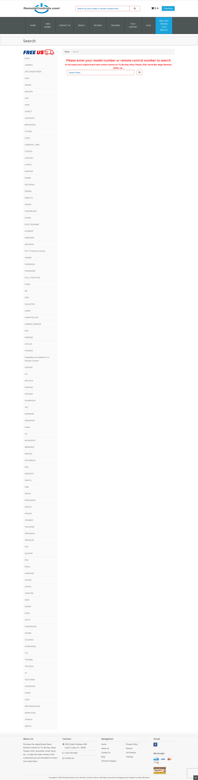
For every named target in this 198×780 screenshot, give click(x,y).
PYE (26, 547)
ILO (26, 374)
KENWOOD (29, 421)
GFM (27, 298)
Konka (27, 427)
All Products (131, 753)
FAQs (148, 25)
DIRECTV (29, 198)
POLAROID (29, 527)
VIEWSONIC (30, 686)
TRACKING (115, 25)
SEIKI (27, 600)
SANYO (28, 587)
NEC (27, 467)
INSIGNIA (29, 387)
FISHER (28, 258)
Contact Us (64, 25)
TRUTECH (29, 666)
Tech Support (133, 25)
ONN (27, 487)
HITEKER (29, 351)
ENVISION (29, 244)
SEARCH (81, 25)
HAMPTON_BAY (32, 317)
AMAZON (29, 92)
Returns (129, 748)
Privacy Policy (132, 744)
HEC (27, 331)
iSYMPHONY (30, 401)
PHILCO (28, 507)
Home (33, 25)
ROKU (27, 567)
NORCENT (29, 474)
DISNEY (28, 204)
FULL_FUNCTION (32, 278)
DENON (28, 191)
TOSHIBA (29, 660)
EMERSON (29, 238)
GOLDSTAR (30, 304)
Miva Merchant (143, 777)
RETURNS (98, 25)
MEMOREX (29, 447)
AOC (27, 98)
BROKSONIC (30, 125)
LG (26, 434)
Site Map (103, 777)
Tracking (129, 757)
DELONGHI (29, 185)
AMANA (28, 85)
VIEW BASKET (48, 25)
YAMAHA (28, 720)
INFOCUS (29, 381)
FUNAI (27, 284)
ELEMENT (29, 231)
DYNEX (28, 218)
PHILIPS (28, 514)
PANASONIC (30, 500)
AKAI (27, 78)
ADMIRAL (29, 65)
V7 (26, 673)
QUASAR (29, 553)
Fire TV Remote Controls (35, 251)
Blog (103, 757)
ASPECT (28, 111)
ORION (28, 494)
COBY (27, 138)
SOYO (27, 620)
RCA (27, 560)
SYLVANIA (29, 640)
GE (26, 291)
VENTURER (30, 680)
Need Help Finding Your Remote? (164, 25)
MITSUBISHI (30, 460)
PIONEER (29, 520)
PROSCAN (29, 540)
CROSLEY (29, 158)
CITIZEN (28, 131)
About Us (105, 748)
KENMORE (29, 414)
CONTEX (28, 151)
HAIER (27, 311)
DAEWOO (29, 171)
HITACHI (28, 344)
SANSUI (28, 580)
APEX (27, 105)
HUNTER (28, 367)
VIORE (27, 693)
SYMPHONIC (30, 646)
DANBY (28, 178)
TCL (26, 653)
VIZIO (27, 700)
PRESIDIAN (30, 533)
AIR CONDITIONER (33, 72)
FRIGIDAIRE (30, 271)
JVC (26, 407)
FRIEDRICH (30, 264)
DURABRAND (31, 211)
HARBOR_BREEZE (33, 324)
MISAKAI (28, 454)
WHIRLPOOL (30, 713)
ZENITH (28, 726)
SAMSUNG (29, 573)
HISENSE (29, 337)
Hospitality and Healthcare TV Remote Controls (37, 359)
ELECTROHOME (32, 224)
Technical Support (108, 761)
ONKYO (28, 480)
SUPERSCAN (30, 626)
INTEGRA (29, 394)
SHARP (28, 607)
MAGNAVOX (30, 440)
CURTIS (28, 165)
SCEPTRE (29, 593)
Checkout (168, 8)
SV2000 (28, 633)
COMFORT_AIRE (32, 145)
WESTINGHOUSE (32, 706)
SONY (27, 613)
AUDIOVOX (29, 118)
